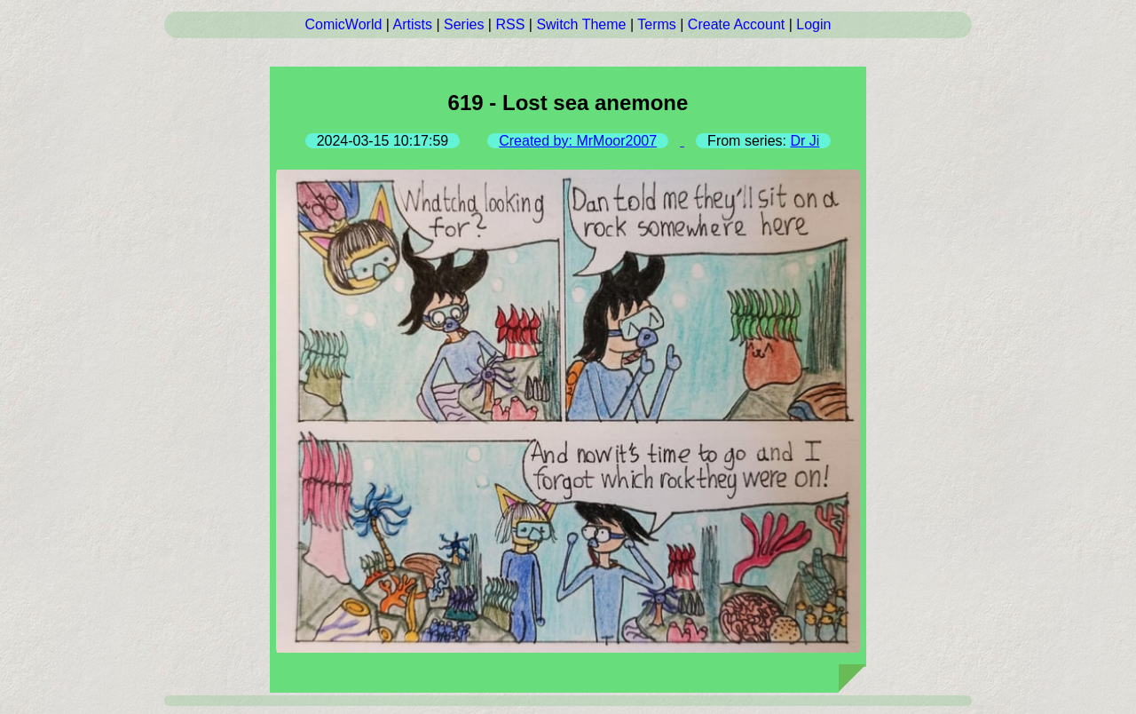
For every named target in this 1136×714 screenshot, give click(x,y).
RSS (510, 24)
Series (464, 24)
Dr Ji (804, 140)
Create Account (736, 24)
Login (813, 24)
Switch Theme (581, 24)
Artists (412, 24)
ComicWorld (344, 24)
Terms (656, 24)
